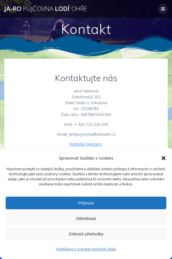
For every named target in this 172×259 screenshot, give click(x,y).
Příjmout (86, 203)
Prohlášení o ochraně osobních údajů (86, 249)
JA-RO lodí (45, 9)
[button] (163, 158)
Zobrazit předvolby (86, 233)
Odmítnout (86, 218)
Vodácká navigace (85, 144)
